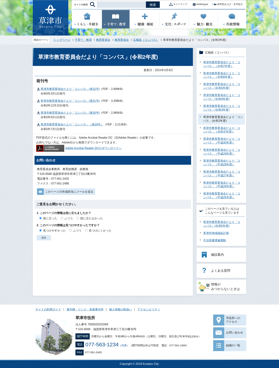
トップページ (61, 39)
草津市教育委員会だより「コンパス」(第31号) (70, 100)
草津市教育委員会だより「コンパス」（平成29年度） (221, 151)
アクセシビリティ (148, 309)
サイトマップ (177, 4)
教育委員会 (103, 39)
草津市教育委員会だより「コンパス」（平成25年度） (221, 195)
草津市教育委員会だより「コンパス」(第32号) (70, 88)
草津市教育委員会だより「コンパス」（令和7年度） (221, 64)
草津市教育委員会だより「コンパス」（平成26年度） (221, 184)
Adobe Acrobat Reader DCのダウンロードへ (79, 148)
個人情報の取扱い (120, 309)
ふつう (68, 218)
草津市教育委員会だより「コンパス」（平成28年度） (221, 162)
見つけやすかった (54, 230)
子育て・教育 (83, 39)
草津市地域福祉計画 (216, 233)
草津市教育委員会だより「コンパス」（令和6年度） (221, 75)
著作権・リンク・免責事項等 (85, 309)
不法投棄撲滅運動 (214, 240)
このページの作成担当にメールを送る (69, 191)
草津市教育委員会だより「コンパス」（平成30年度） (221, 140)
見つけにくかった (100, 230)
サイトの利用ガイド (48, 309)
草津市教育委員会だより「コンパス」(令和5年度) (221, 86)
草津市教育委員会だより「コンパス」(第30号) (70, 112)
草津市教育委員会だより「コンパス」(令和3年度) (221, 107)
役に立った (50, 218)
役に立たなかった (91, 218)
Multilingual (199, 4)
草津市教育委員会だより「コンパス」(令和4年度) (221, 97)
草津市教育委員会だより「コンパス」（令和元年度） (221, 130)
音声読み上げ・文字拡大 (227, 4)
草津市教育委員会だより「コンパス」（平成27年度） (221, 173)
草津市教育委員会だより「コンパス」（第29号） (72, 124)
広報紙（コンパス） (146, 39)
